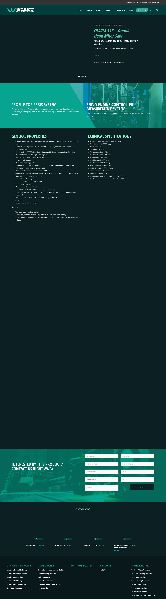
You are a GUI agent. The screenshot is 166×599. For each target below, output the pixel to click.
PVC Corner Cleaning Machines (141, 573)
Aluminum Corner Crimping (16, 584)
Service (89, 10)
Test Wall (103, 570)
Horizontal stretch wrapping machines (51, 570)
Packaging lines (43, 588)
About (81, 10)
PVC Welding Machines (139, 591)
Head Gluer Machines (14, 588)
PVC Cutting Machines (118, 25)
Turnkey (98, 10)
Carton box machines (45, 581)
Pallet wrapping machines (47, 573)
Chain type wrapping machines (49, 584)
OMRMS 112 (60, 545)
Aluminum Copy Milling (15, 577)
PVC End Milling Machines (140, 581)
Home (95, 25)
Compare (97, 55)
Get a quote (142, 10)
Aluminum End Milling (14, 581)
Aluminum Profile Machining (17, 570)
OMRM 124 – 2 (32, 545)
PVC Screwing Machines (139, 588)
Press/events (120, 10)
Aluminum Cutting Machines (17, 573)
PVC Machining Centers (139, 584)
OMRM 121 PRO (91, 545)
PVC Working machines (104, 25)
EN (150, 10)
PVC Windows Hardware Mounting (143, 595)
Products (108, 10)
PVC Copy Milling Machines (140, 570)
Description (82, 76)
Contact (131, 10)
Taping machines (44, 577)
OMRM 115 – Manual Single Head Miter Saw (125, 546)
